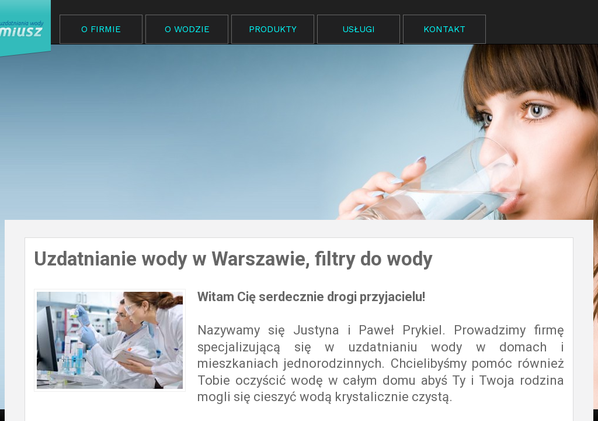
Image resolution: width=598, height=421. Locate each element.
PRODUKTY (273, 29)
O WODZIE (187, 29)
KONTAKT (444, 29)
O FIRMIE (101, 29)
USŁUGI (358, 29)
